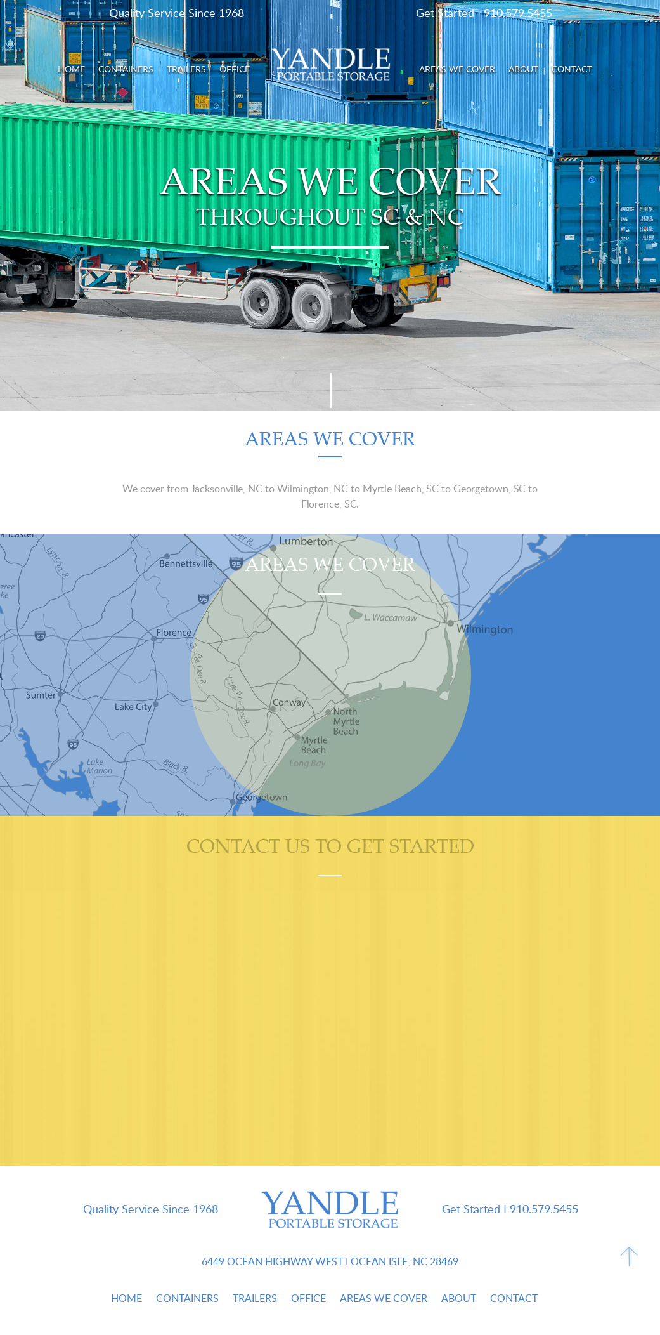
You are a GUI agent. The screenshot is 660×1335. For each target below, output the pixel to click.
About (523, 69)
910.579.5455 (518, 12)
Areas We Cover (457, 69)
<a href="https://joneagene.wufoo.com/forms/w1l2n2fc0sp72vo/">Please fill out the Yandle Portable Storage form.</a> (330, 1020)
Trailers (186, 69)
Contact (572, 69)
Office (234, 69)
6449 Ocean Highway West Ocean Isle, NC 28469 (330, 1261)
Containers (125, 69)
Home (71, 69)
